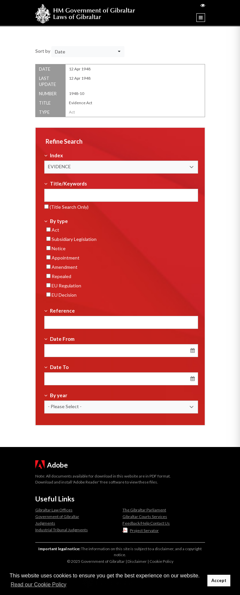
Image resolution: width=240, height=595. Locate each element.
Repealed (58, 276)
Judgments (45, 523)
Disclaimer (137, 561)
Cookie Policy (161, 561)
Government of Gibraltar (57, 516)
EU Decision (61, 295)
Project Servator (144, 530)
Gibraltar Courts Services (144, 516)
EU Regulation (63, 285)
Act (52, 230)
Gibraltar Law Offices (54, 509)
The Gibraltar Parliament (144, 509)
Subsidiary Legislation (71, 239)
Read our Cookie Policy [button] (38, 584)
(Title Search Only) (66, 207)
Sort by (42, 51)
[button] (121, 167)
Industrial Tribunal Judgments (61, 529)
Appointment (63, 257)
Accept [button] (218, 580)
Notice (56, 248)
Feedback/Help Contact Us (146, 523)
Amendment (62, 267)
